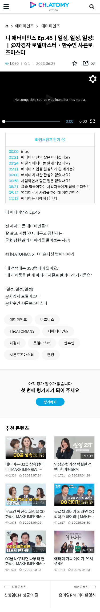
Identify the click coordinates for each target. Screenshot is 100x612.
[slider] (32, 121)
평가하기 (50, 402)
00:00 (13, 151)
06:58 (13, 180)
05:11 (13, 168)
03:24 (13, 163)
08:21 (13, 186)
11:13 (13, 198)
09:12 (13, 192)
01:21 (13, 157)
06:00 (13, 174)
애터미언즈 (24, 26)
